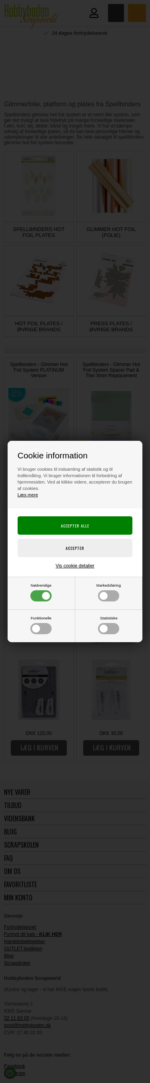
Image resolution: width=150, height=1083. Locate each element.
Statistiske (108, 625)
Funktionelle (41, 625)
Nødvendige (41, 592)
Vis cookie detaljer (75, 566)
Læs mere (28, 494)
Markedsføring (108, 592)
